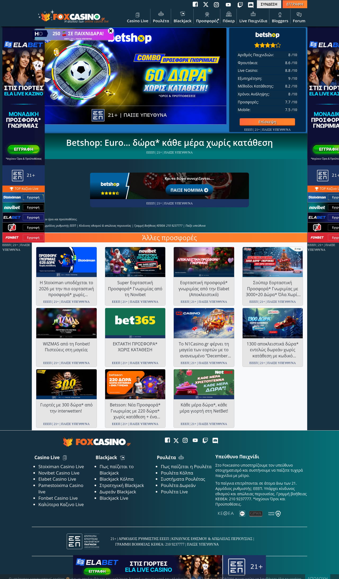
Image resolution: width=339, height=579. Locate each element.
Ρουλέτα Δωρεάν (178, 485)
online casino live (96, 21)
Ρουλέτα (161, 16)
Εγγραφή (33, 197)
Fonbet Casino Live (58, 498)
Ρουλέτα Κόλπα (177, 473)
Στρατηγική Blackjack (122, 485)
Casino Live (137, 16)
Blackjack (182, 16)
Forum (299, 16)
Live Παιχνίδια (253, 16)
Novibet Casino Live (58, 473)
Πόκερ (229, 16)
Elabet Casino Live (57, 479)
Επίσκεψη (258, 122)
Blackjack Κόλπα (116, 479)
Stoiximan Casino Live (61, 466)
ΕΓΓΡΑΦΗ (295, 4)
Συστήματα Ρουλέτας (183, 479)
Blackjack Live (114, 498)
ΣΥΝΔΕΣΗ (269, 4)
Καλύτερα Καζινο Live (61, 504)
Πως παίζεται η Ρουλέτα (186, 466)
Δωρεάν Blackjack (118, 492)
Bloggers (280, 16)
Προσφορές (207, 16)
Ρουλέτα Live (174, 492)
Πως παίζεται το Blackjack (117, 469)
